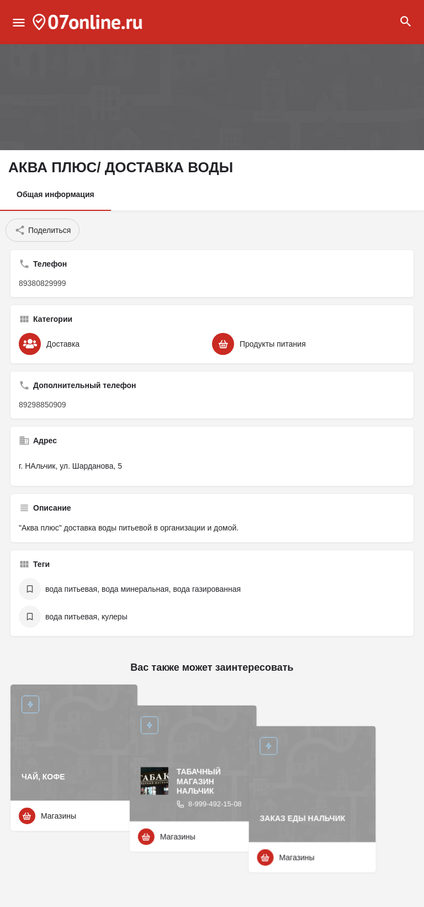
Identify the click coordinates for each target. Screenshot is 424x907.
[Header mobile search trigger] (406, 21)
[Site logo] (89, 22)
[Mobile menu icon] (18, 22)
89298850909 (42, 404)
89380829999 (42, 283)
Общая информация (55, 194)
